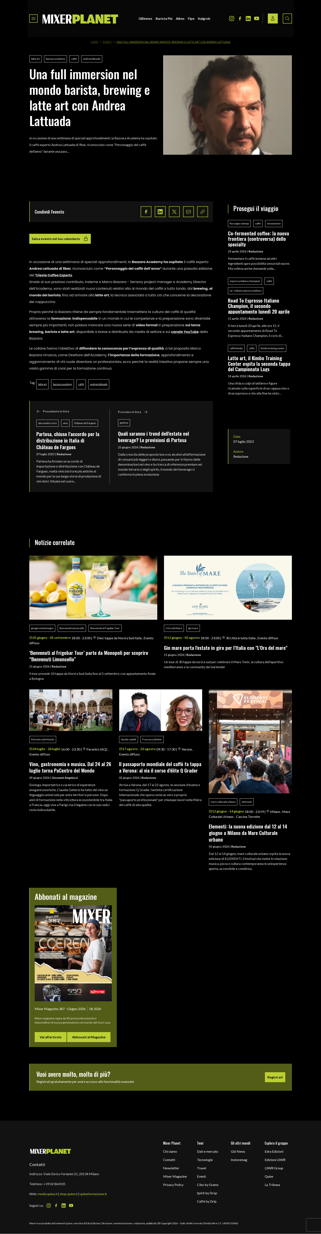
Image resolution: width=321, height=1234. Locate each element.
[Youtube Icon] (256, 18)
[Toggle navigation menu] (33, 18)
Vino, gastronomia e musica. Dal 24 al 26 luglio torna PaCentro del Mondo (70, 767)
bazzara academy (55, 58)
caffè (74, 58)
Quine (269, 1176)
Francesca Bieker (152, 739)
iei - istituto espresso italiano (245, 290)
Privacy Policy (173, 1185)
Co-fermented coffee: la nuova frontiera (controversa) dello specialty (258, 238)
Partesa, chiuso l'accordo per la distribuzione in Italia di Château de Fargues (67, 440)
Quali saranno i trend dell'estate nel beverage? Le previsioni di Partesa (153, 437)
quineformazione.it (93, 1194)
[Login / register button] (273, 18)
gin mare (193, 628)
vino (65, 423)
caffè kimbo (236, 348)
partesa (124, 422)
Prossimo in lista (133, 412)
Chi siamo (170, 1151)
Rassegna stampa (239, 223)
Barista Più (164, 18)
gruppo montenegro (42, 628)
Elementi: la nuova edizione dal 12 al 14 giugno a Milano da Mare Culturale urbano (248, 832)
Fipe (191, 18)
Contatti (169, 1160)
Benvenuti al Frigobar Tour (105, 628)
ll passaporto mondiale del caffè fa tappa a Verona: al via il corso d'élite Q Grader (160, 767)
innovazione (274, 223)
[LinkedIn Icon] (248, 18)
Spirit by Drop (207, 1193)
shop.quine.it (69, 1194)
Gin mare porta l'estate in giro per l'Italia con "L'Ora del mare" (225, 647)
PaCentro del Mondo (42, 739)
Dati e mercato (207, 1151)
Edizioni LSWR (275, 1160)
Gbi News (238, 1151)
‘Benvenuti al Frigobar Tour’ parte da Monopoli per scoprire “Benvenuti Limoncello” (88, 656)
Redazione (64, 454)
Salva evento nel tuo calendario (60, 238)
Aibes (180, 18)
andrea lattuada (91, 58)
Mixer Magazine (175, 1176)
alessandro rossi (47, 423)
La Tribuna (272, 1185)
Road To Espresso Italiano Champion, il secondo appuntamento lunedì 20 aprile (259, 306)
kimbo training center (272, 348)
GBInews (145, 18)
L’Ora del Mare (174, 628)
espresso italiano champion (245, 281)
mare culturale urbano (223, 801)
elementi (247, 801)
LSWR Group (274, 1168)
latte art (35, 58)
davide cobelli (128, 739)
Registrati (275, 1077)
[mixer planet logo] (50, 1151)
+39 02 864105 (54, 1184)
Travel (201, 1168)
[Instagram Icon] (231, 18)
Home (94, 42)
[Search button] (287, 18)
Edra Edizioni (274, 1151)
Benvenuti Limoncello (72, 628)
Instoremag (239, 1160)
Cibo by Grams (208, 1185)
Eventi (107, 42)
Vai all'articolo (50, 1037)
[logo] (80, 18)
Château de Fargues (85, 423)
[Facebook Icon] (239, 18)
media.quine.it (48, 1194)
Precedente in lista (52, 411)
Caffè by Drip (206, 1201)
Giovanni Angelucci (65, 777)
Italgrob (204, 18)
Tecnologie (205, 1160)
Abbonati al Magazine (89, 1037)
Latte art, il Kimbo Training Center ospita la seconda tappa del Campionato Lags (259, 363)
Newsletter (171, 1168)
